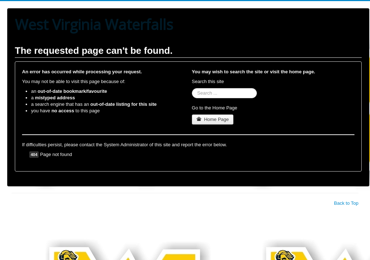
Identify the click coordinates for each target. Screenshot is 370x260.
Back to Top (346, 203)
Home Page (213, 119)
